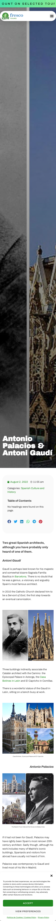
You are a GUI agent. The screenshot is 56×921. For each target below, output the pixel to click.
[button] (51, 875)
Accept (28, 903)
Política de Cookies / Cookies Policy (21, 917)
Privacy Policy (43, 917)
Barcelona (20, 576)
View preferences (28, 911)
